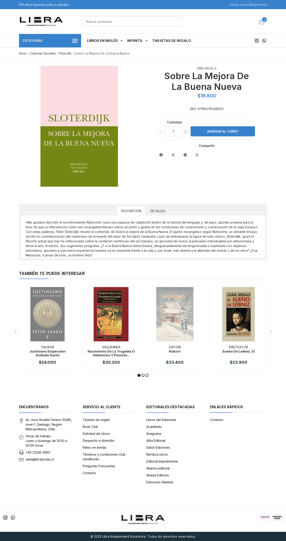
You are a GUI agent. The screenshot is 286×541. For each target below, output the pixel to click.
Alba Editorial (155, 440)
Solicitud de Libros (96, 433)
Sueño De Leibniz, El (238, 351)
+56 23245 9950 (38, 452)
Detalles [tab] (157, 211)
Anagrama (153, 433)
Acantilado (154, 427)
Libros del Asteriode (161, 420)
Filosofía (65, 53)
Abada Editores (157, 475)
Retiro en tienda (94, 447)
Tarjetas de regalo (171, 40)
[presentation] (15, 331)
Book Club (90, 427)
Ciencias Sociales (43, 53)
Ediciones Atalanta (159, 482)
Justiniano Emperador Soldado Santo (47, 353)
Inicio (23, 53)
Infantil (135, 40)
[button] (139, 375)
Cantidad (174, 122)
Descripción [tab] (131, 211)
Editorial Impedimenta (162, 461)
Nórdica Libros (157, 454)
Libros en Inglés (102, 40)
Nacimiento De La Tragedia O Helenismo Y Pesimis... (111, 353)
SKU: (193, 109)
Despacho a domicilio (98, 440)
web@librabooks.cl (40, 459)
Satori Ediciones (158, 447)
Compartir (207, 146)
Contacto (89, 473)
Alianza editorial (158, 468)
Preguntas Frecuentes (99, 466)
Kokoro (175, 351)
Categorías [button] (50, 41)
